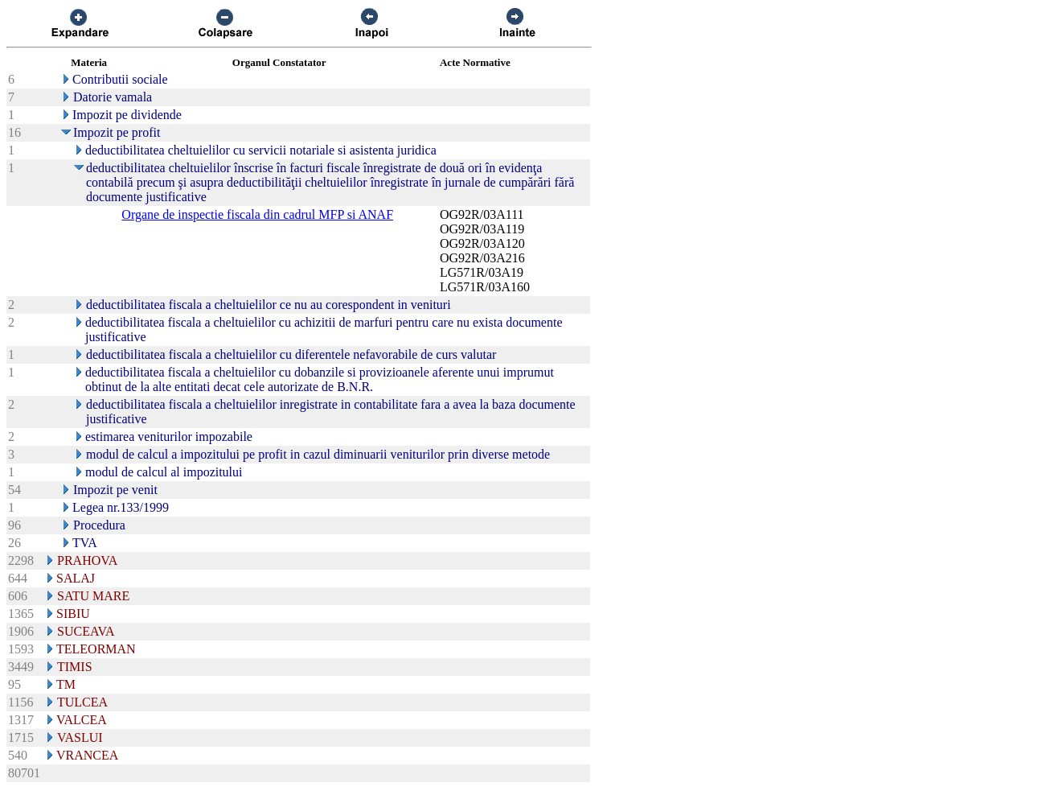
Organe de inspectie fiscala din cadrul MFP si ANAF (257, 214)
